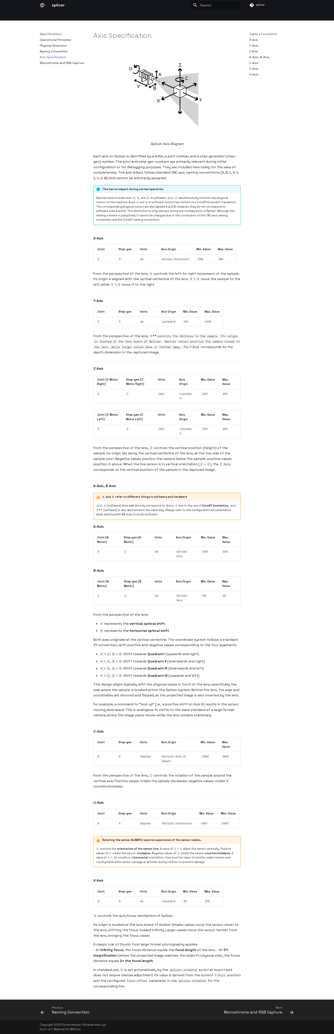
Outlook (200, 16)
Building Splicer (128, 16)
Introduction (62, 16)
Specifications (101, 16)
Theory (81, 16)
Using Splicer (154, 16)
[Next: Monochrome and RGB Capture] (257, 1011)
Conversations (178, 16)
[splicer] (42, 5)
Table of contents (263, 34)
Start (44, 16)
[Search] (216, 5)
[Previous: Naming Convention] (66, 1011)
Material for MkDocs (67, 1029)
